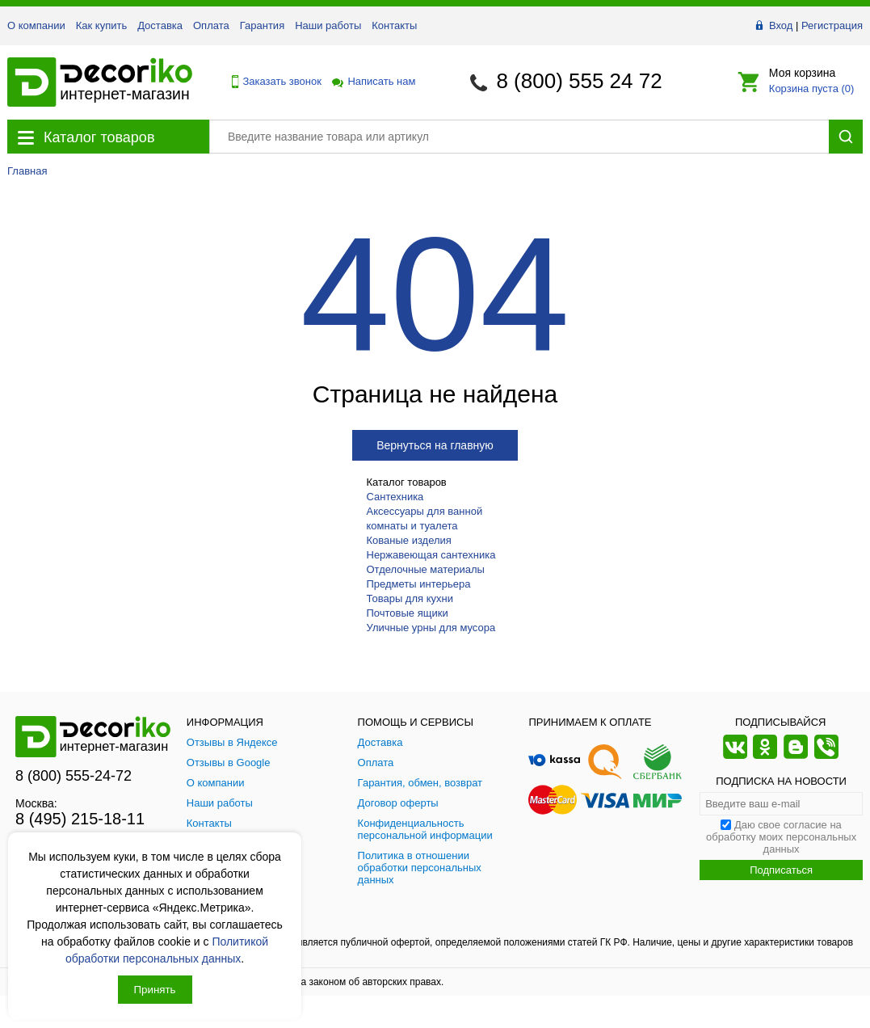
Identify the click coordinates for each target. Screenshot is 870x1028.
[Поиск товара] (519, 136)
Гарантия (262, 25)
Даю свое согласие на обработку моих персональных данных (781, 837)
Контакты (394, 25)
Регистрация (832, 25)
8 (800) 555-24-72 (73, 776)
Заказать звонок (272, 81)
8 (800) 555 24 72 (579, 81)
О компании (36, 25)
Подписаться (781, 870)
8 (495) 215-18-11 (80, 819)
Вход (780, 25)
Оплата (211, 25)
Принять (155, 990)
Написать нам (372, 81)
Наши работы (328, 25)
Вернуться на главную (435, 445)
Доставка (160, 25)
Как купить (101, 25)
